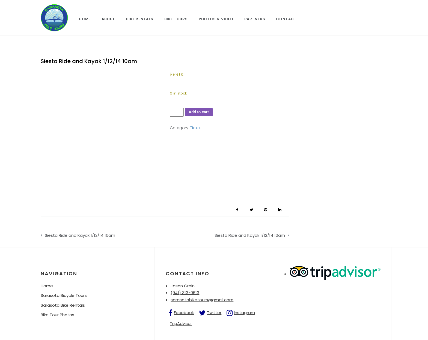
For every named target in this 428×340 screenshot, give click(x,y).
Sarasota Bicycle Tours (64, 295)
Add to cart (199, 112)
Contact (286, 19)
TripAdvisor (181, 323)
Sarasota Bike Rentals (63, 305)
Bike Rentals (139, 19)
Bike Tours (176, 19)
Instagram (244, 312)
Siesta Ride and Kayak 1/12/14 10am (80, 235)
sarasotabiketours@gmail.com (202, 300)
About (108, 19)
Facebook (184, 312)
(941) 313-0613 (185, 292)
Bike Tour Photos (57, 315)
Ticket (195, 128)
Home (85, 19)
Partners (254, 19)
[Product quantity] (177, 112)
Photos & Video (216, 19)
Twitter (214, 312)
